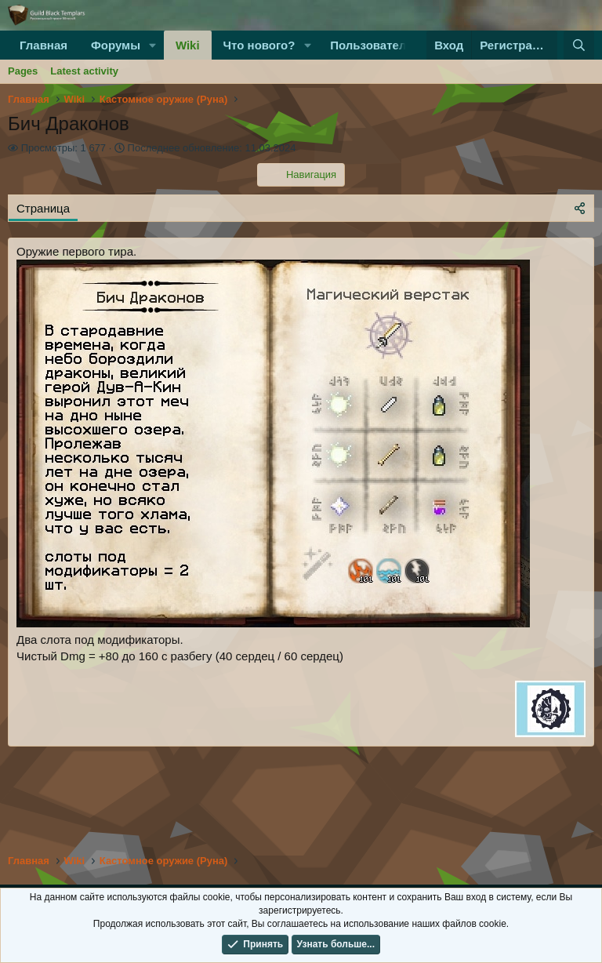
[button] (153, 45)
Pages (23, 71)
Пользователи (371, 45)
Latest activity (84, 71)
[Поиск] (579, 45)
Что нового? (259, 45)
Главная (43, 45)
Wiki (188, 45)
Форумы (115, 45)
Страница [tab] (43, 208)
